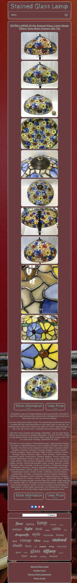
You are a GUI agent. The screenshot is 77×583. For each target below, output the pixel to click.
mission (53, 556)
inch (15, 541)
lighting (30, 524)
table (56, 528)
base (24, 556)
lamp (42, 523)
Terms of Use (39, 578)
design (61, 525)
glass (35, 551)
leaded (43, 546)
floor (19, 524)
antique (17, 529)
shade (17, 545)
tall (35, 546)
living (51, 546)
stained (59, 539)
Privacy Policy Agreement (39, 574)
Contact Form (39, 571)
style (36, 534)
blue (37, 540)
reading (43, 556)
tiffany (49, 551)
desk (38, 529)
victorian (48, 535)
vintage (25, 540)
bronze (60, 535)
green (18, 552)
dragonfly (22, 535)
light (28, 528)
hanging (53, 524)
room (26, 553)
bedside (61, 553)
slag (65, 530)
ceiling (47, 530)
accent (33, 556)
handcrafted (61, 546)
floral (28, 546)
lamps (46, 541)
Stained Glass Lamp (39, 567)
